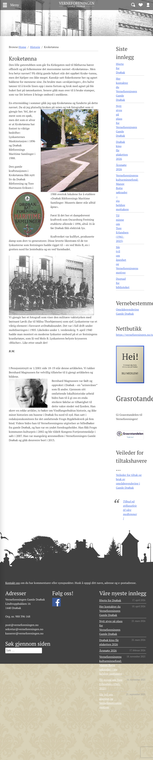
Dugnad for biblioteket (123, 283)
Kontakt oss (12, 583)
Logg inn (148, 4)
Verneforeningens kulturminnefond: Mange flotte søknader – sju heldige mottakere (127, 192)
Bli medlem (140, 4)
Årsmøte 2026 (121, 167)
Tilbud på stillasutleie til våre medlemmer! (130, 509)
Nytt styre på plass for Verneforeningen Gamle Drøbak (126, 121)
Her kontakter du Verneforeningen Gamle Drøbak (126, 89)
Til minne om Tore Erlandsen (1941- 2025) (122, 228)
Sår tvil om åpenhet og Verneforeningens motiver (127, 259)
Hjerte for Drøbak (120, 68)
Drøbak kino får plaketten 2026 (122, 150)
